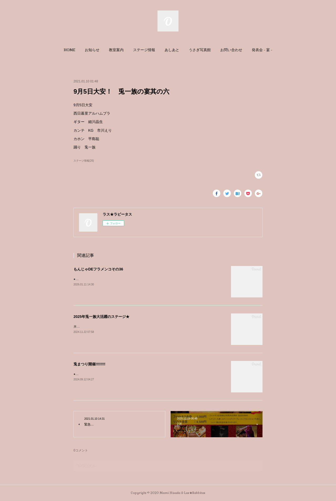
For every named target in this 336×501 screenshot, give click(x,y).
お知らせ (92, 49)
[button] (69, 50)
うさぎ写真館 (200, 49)
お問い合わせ (231, 49)
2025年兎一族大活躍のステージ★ (101, 317)
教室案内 (116, 49)
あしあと (172, 49)
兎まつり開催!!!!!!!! (89, 364)
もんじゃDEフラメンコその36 (98, 269)
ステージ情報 (144, 49)
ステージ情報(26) (84, 160)
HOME (69, 49)
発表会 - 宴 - (262, 49)
